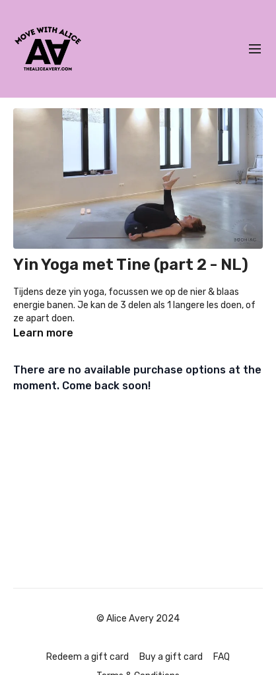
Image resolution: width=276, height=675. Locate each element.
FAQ (221, 656)
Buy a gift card (171, 656)
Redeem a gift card (87, 656)
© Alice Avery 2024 (138, 619)
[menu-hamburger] (255, 49)
